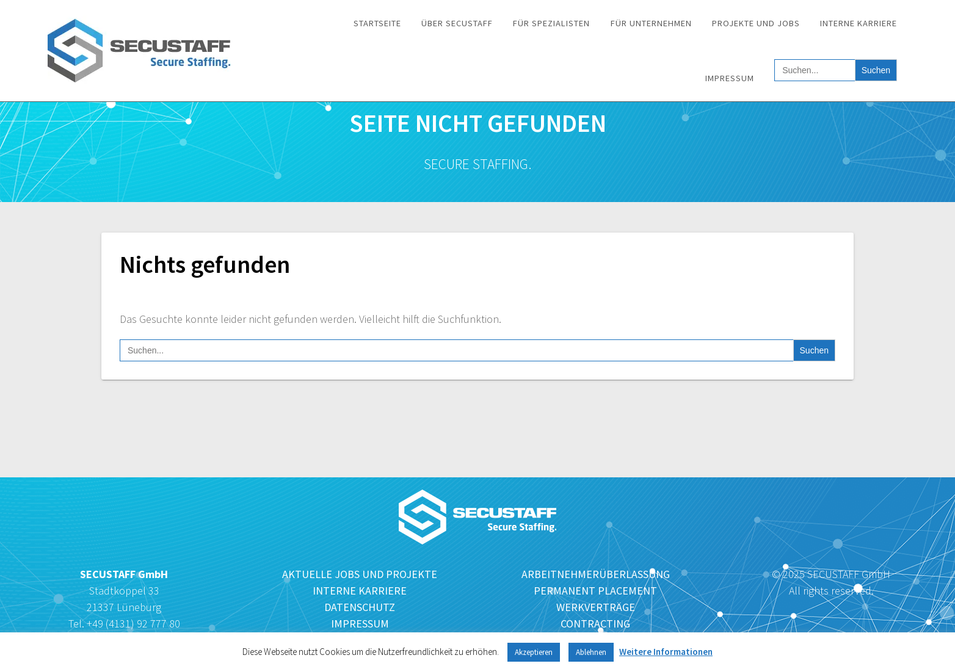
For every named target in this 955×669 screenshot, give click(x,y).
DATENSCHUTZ (359, 607)
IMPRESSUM (360, 624)
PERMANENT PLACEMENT (595, 591)
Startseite (377, 23)
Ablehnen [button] (591, 652)
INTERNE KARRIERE (360, 591)
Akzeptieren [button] (534, 652)
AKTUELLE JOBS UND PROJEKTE (359, 574)
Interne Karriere (858, 23)
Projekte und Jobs (756, 23)
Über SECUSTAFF (457, 23)
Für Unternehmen (651, 23)
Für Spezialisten (551, 23)
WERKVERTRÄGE (595, 607)
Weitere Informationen (666, 651)
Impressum (729, 78)
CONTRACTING (595, 624)
